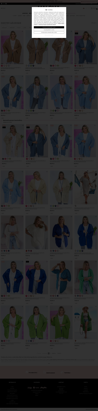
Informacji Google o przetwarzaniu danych (47, 24)
